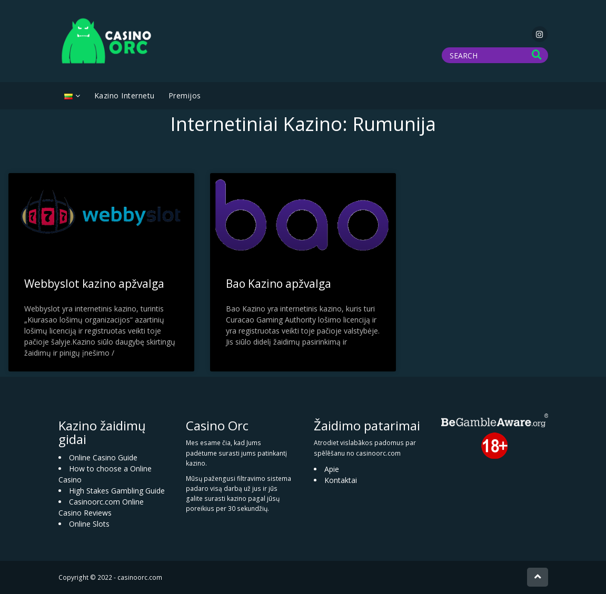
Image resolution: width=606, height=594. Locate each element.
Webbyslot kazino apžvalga (94, 283)
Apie (331, 469)
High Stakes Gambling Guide (117, 491)
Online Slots (89, 524)
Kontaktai (340, 480)
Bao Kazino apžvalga (278, 283)
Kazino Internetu (124, 95)
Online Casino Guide (103, 457)
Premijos (184, 95)
